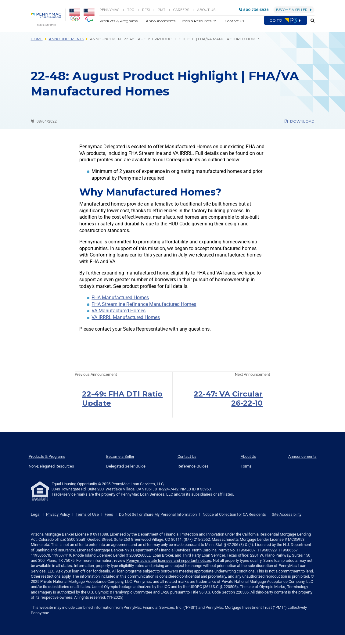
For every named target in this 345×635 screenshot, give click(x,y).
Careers (181, 10)
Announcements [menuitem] (302, 456)
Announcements (66, 39)
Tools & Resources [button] (196, 21)
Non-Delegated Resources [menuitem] (51, 466)
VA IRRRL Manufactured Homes (126, 317)
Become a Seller (294, 10)
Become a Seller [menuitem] (120, 456)
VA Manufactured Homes (119, 311)
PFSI (146, 10)
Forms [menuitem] (246, 466)
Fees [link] (109, 514)
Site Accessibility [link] (286, 514)
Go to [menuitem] (285, 20)
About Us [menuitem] (248, 456)
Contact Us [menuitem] (187, 456)
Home (37, 39)
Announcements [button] (161, 21)
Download (299, 121)
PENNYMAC (109, 10)
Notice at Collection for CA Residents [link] (234, 514)
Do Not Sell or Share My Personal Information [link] (158, 514)
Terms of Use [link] (87, 514)
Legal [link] (35, 514)
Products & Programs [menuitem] (47, 456)
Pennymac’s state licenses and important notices (168, 560)
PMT (161, 10)
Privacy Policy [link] (58, 514)
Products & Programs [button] (118, 21)
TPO (130, 10)
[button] (310, 21)
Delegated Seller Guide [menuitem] (126, 466)
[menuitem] (48, 17)
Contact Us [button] (234, 21)
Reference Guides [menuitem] (193, 466)
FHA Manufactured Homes (120, 297)
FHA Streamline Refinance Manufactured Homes (144, 304)
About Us (206, 10)
